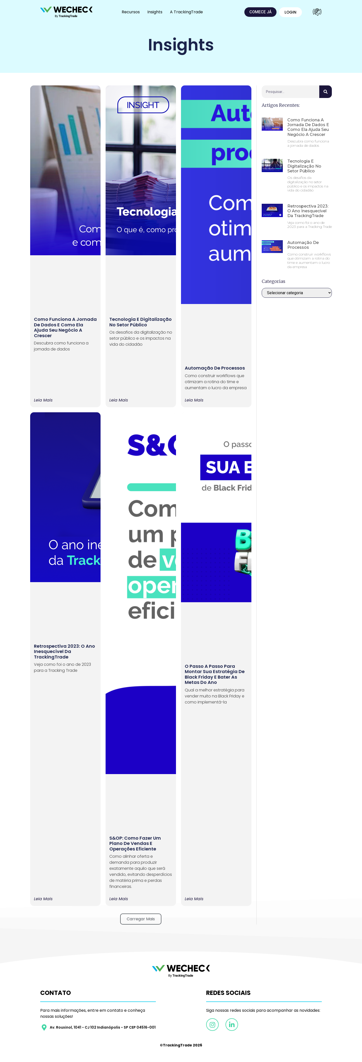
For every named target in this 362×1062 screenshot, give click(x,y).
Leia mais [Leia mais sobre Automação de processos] (194, 400)
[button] (140, 919)
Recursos (131, 12)
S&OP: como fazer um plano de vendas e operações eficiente (135, 843)
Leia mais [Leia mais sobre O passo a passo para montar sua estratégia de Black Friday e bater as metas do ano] (194, 899)
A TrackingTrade (186, 12)
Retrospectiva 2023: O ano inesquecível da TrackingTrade (64, 651)
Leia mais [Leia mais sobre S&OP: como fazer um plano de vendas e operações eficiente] (118, 899)
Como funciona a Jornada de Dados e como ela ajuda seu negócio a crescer (65, 327)
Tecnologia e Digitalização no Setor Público (140, 322)
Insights (154, 12)
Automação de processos (215, 368)
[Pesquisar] (325, 91)
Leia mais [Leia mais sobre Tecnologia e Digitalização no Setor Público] (118, 400)
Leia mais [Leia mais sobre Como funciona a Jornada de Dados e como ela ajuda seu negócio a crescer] (43, 400)
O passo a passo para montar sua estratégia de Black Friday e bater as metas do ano (215, 674)
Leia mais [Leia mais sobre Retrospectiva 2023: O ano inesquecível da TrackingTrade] (43, 899)
